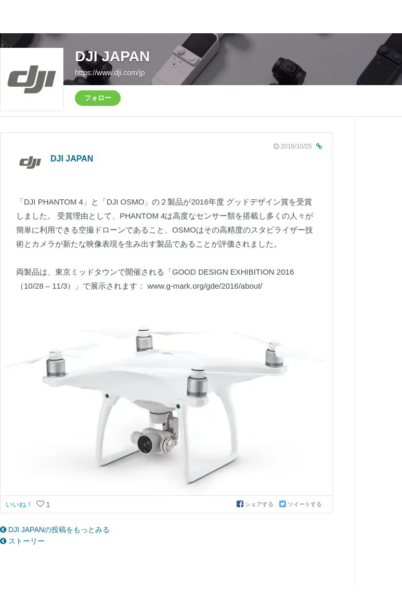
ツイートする (300, 504)
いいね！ (20, 504)
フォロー (97, 98)
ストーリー (22, 541)
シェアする (256, 504)
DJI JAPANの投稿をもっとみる (55, 529)
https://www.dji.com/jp (110, 73)
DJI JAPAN (112, 56)
